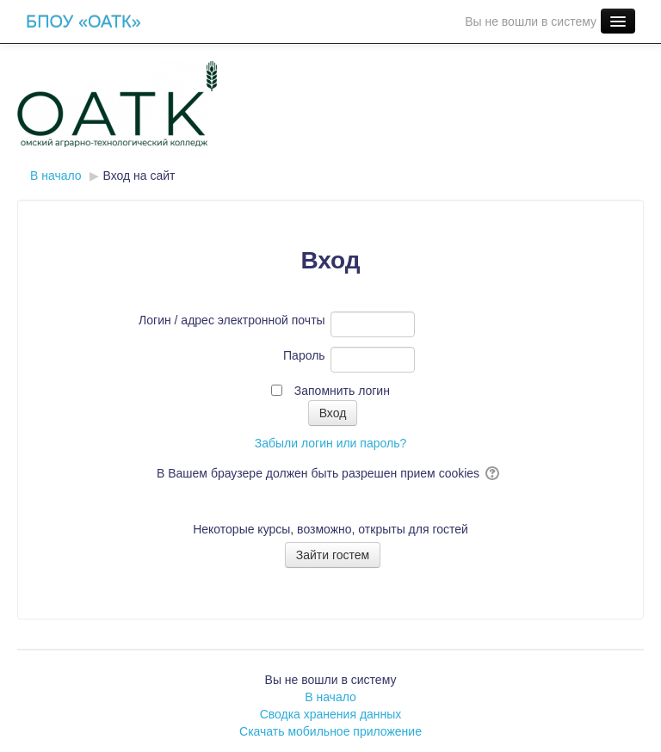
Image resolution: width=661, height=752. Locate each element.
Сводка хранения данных (331, 714)
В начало (330, 697)
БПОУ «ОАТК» (83, 21)
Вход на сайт (139, 175)
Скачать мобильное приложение (330, 731)
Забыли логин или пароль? (330, 443)
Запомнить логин (342, 391)
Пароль (304, 355)
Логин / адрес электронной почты (232, 320)
